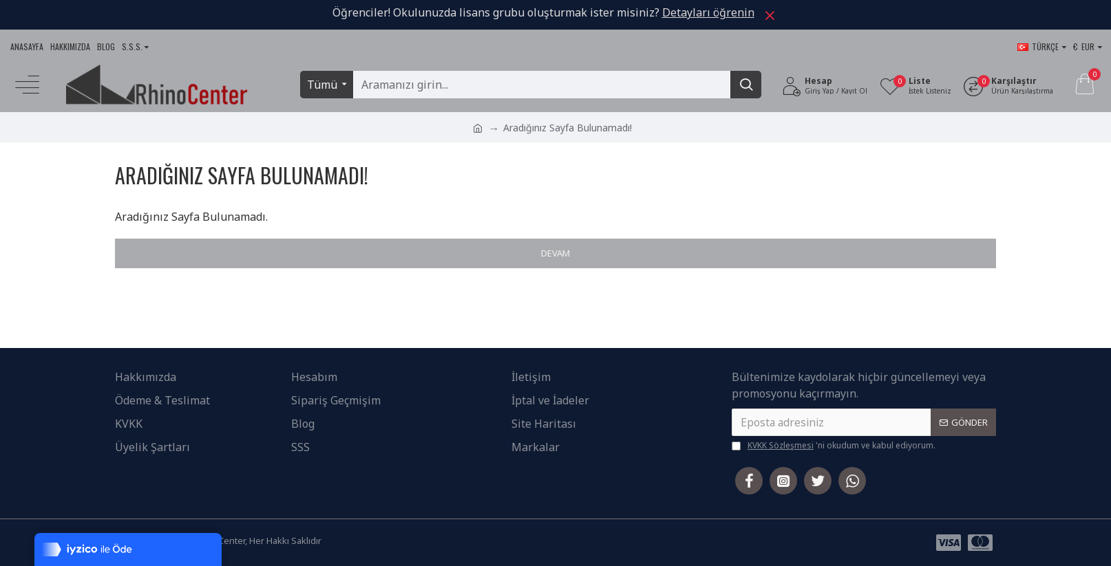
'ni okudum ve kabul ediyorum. (833, 445)
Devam (555, 253)
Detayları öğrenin (708, 12)
